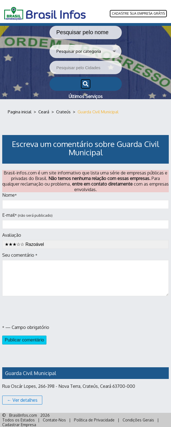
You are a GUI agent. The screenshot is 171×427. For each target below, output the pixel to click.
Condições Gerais (138, 420)
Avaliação (85, 240)
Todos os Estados (18, 420)
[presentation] (44, 310)
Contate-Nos (54, 420)
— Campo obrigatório (25, 327)
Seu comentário (85, 274)
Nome (85, 200)
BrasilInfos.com (23, 415)
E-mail (85, 220)
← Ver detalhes (22, 400)
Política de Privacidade (94, 420)
